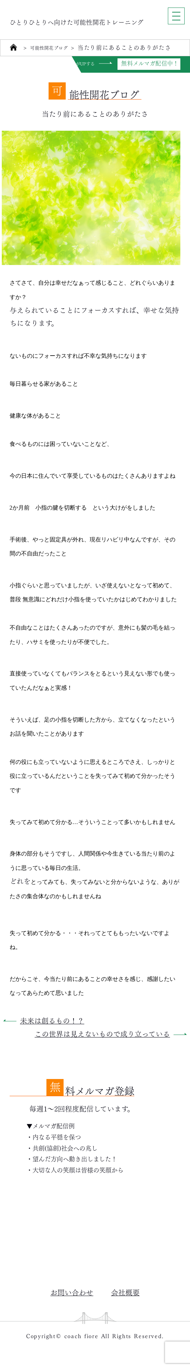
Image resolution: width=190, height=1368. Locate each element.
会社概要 (125, 1292)
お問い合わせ (71, 1292)
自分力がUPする (73, 64)
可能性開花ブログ (55, 47)
